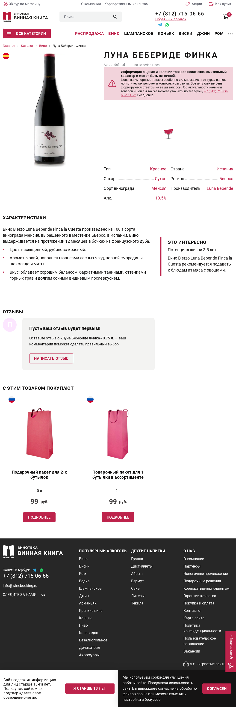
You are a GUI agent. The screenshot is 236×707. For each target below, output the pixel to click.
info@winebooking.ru (20, 585)
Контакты (192, 610)
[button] (230, 651)
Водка (84, 581)
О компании (91, 4)
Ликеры (138, 596)
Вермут (137, 581)
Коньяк (166, 33)
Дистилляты (142, 566)
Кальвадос (88, 633)
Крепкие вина (91, 610)
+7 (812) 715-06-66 (178, 14)
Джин (203, 33)
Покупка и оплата (198, 603)
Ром (219, 33)
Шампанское (138, 33)
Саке (135, 588)
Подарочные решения (202, 581)
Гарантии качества (199, 596)
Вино (114, 33)
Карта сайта (193, 618)
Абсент (137, 573)
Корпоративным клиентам (126, 4)
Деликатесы (89, 647)
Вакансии (191, 651)
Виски (185, 33)
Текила (137, 603)
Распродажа (89, 33)
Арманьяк (88, 603)
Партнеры (192, 566)
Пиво (83, 625)
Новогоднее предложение (205, 573)
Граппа (137, 559)
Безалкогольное (93, 640)
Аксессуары (89, 655)
